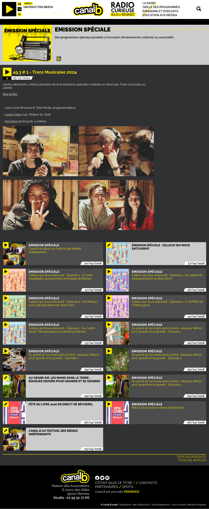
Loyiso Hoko (13, 114)
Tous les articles (192, 460)
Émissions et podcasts (160, 11)
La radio (149, 3)
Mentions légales (197, 504)
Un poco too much (38, 7)
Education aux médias (160, 15)
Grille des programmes (161, 7)
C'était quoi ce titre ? (115, 483)
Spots (127, 487)
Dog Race (11, 121)
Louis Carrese (178, 504)
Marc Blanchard (141, 504)
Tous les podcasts (191, 456)
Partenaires (106, 487)
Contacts (148, 483)
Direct (28, 3)
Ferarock (131, 491)
